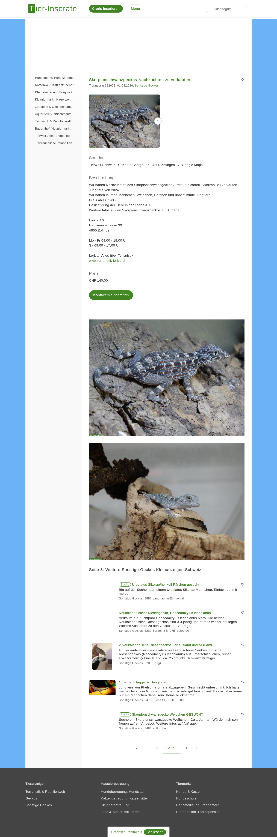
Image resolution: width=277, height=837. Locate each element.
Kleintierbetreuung (115, 805)
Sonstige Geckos (147, 86)
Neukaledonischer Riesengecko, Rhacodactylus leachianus (165, 613)
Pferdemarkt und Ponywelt (50, 92)
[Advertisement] (138, 44)
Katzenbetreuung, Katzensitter (124, 799)
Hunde (181, 792)
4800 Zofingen (163, 165)
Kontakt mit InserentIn (111, 295)
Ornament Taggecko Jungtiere (142, 683)
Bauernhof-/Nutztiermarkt (49, 129)
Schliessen (154, 832)
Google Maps (192, 165)
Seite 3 (171, 748)
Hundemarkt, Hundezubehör (52, 78)
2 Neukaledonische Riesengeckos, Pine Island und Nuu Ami (165, 645)
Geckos (31, 799)
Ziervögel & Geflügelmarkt (50, 107)
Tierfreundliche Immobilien (50, 143)
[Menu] (135, 9)
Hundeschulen (187, 799)
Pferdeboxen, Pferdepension (198, 812)
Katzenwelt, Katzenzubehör (51, 85)
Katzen (196, 792)
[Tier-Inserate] (54, 9)
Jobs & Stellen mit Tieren (120, 812)
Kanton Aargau (133, 165)
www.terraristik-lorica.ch (107, 261)
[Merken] (242, 80)
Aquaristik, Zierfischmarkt (50, 114)
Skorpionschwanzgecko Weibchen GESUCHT (167, 715)
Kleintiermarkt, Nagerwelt (49, 100)
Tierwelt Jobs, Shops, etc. (50, 136)
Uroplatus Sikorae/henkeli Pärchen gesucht (165, 585)
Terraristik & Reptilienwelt (50, 121)
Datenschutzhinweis (126, 832)
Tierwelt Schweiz (102, 165)
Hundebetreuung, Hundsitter (123, 792)
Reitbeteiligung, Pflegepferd (197, 805)
